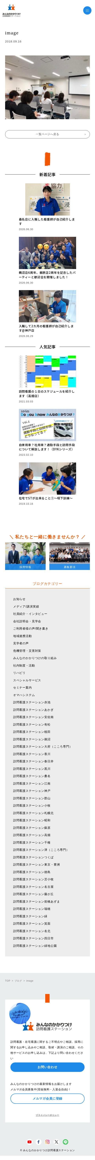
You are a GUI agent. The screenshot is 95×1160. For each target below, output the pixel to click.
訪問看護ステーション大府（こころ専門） (42, 746)
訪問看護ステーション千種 (32, 842)
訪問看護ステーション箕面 (32, 923)
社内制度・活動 (24, 665)
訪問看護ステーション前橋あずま (36, 901)
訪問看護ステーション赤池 (32, 702)
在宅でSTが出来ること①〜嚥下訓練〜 (46, 498)
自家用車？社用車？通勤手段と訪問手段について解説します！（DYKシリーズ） (47, 447)
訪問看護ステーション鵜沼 (32, 739)
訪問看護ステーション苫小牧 (33, 879)
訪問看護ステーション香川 (32, 754)
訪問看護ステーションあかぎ (33, 709)
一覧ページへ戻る (47, 134)
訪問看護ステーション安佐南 (33, 717)
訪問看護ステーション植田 (32, 731)
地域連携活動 (22, 636)
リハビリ (19, 672)
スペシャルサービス (27, 680)
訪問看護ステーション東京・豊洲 (36, 864)
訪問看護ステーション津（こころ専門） (41, 849)
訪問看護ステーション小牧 (32, 805)
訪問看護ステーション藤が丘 (33, 894)
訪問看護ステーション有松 (32, 724)
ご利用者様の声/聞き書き (30, 628)
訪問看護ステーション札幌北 (33, 813)
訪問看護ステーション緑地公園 (35, 945)
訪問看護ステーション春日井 (33, 761)
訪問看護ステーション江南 (32, 783)
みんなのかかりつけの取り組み (35, 658)
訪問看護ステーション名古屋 (33, 886)
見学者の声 (21, 643)
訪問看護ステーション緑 (30, 916)
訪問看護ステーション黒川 (32, 768)
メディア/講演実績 (26, 606)
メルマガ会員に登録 (48, 1098)
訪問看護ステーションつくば (33, 857)
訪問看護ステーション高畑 (32, 835)
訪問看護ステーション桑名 (32, 776)
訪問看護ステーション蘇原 (32, 827)
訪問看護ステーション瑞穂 (32, 908)
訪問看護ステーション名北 (32, 931)
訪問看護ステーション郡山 (32, 798)
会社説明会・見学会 (27, 621)
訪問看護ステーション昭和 (32, 820)
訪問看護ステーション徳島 (32, 872)
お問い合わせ (47, 1067)
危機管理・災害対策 (27, 650)
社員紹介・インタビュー (30, 613)
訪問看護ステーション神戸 (32, 790)
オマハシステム (24, 695)
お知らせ (19, 599)
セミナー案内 (22, 687)
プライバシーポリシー (47, 1115)
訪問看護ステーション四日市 (33, 938)
